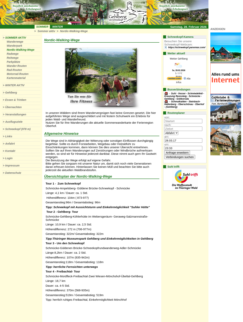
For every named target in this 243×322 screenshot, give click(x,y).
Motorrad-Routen (18, 73)
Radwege (12, 53)
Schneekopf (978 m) (18, 129)
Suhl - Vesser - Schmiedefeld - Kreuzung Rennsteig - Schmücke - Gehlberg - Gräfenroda (184, 96)
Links (8, 136)
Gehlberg (11, 92)
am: (166, 136)
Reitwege (12, 57)
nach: (167, 125)
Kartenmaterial (16, 77)
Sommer (42, 26)
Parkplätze (13, 61)
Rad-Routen (14, 69)
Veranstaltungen (15, 114)
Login (8, 158)
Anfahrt (10, 143)
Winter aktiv (15, 85)
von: (167, 117)
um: (166, 144)
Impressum (12, 165)
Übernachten (13, 107)
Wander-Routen (17, 65)
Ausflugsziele (13, 121)
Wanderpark (14, 45)
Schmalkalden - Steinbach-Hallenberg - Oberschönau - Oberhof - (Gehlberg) (184, 104)
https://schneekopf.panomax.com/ (186, 47)
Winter (57, 26)
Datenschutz (13, 172)
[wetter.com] (174, 79)
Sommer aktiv (46, 31)
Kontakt (10, 150)
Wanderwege (15, 41)
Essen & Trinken (15, 99)
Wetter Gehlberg (179, 58)
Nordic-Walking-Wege (74, 31)
